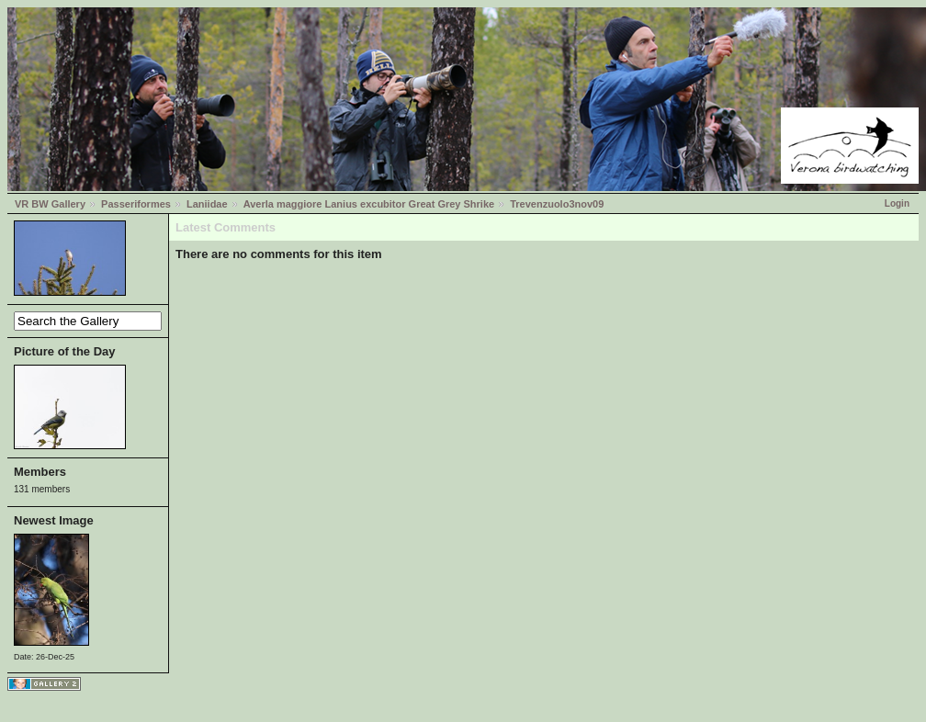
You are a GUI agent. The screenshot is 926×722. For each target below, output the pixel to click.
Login (897, 203)
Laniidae (207, 203)
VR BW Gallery (50, 203)
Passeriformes (136, 203)
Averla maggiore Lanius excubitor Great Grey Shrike (368, 203)
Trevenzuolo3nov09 (557, 203)
